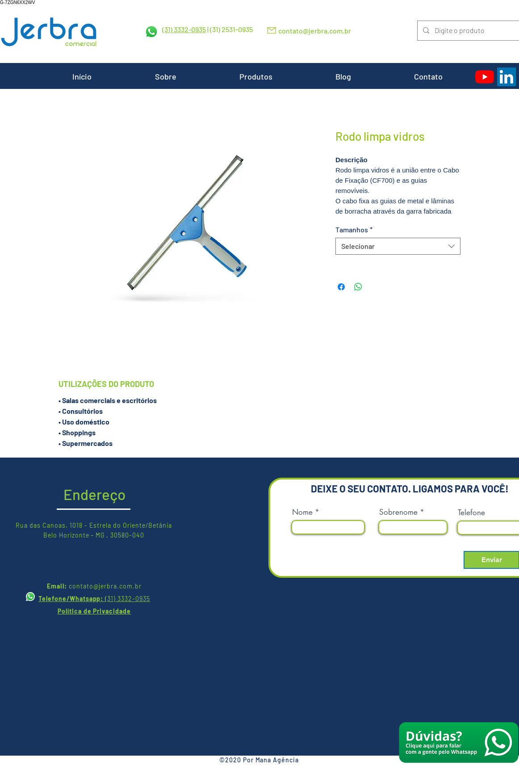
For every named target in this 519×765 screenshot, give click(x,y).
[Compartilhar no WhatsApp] (358, 287)
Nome (302, 512)
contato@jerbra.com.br (314, 30)
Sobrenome (398, 512)
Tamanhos (354, 229)
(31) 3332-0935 (184, 29)
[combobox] (397, 246)
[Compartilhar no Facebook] (341, 287)
